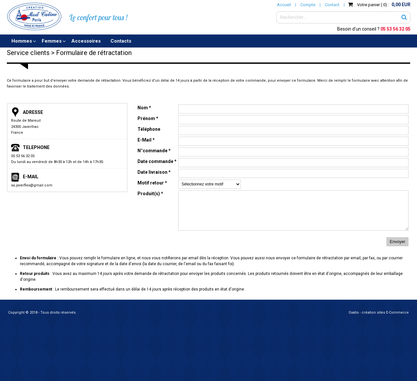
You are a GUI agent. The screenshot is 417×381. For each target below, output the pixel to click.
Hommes (21, 41)
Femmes (52, 41)
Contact (332, 4)
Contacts (120, 41)
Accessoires (86, 41)
